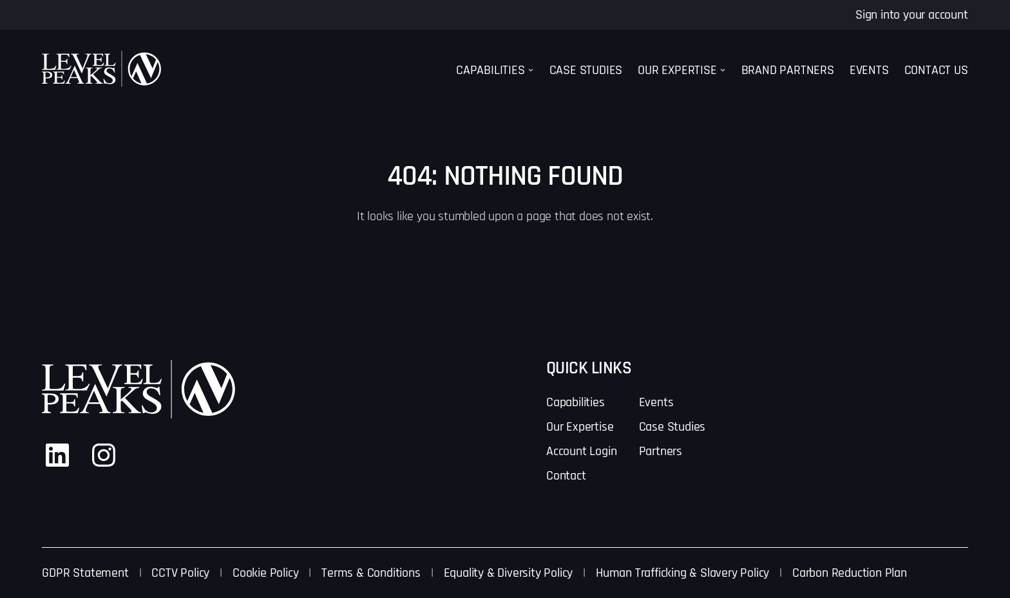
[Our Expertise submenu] (722, 70)
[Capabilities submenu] (531, 70)
